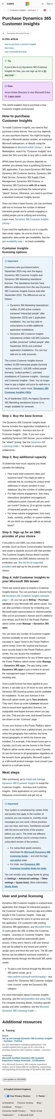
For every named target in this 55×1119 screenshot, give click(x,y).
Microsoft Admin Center (29, 147)
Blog (39, 1103)
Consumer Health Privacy (13, 1111)
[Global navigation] (3, 3)
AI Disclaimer (8, 1103)
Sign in (50, 4)
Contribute (7, 1107)
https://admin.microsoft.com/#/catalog (26, 977)
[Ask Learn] (45, 10)
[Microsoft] (27, 4)
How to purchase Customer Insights (20, 44)
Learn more (14, 96)
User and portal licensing (15, 52)
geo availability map (12, 241)
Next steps (9, 48)
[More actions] (50, 10)
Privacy (18, 1107)
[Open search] (42, 3)
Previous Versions (25, 1103)
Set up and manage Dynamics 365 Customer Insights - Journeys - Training (27, 1039)
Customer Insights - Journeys (23, 10)
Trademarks (7, 1115)
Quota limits (11, 886)
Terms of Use (36, 1111)
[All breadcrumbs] (4, 10)
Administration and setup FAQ (35, 999)
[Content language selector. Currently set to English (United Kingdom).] (17, 1089)
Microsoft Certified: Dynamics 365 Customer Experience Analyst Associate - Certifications (23, 1059)
